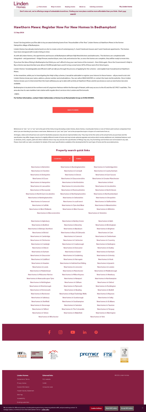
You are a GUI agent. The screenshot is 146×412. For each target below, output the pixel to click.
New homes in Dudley (106, 248)
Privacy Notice (21, 383)
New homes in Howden (40, 263)
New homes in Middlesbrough (106, 271)
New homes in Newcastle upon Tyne (40, 279)
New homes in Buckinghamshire (73, 167)
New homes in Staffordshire (105, 202)
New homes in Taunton (105, 305)
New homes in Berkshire (40, 167)
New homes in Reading (73, 290)
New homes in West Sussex (73, 209)
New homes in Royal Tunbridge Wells (73, 294)
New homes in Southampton (73, 302)
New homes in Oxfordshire (73, 198)
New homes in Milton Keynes (73, 275)
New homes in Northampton (105, 279)
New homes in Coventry (106, 240)
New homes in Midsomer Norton (40, 275)
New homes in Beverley (73, 225)
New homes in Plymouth (73, 286)
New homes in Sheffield (40, 302)
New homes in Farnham (105, 252)
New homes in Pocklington (106, 286)
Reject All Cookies (111, 408)
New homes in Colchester (73, 240)
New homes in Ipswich (105, 263)
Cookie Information (23, 387)
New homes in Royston (105, 294)
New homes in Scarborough (73, 298)
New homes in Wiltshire (106, 209)
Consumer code (48, 387)
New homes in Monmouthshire (73, 190)
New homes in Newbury (106, 275)
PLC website (46, 379)
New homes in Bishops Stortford (40, 229)
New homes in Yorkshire (97, 213)
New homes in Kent (105, 182)
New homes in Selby (105, 298)
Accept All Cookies (127, 408)
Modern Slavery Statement (25, 391)
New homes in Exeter (73, 252)
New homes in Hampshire (40, 182)
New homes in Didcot (40, 248)
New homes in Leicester (73, 267)
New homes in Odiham (73, 282)
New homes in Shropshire (105, 198)
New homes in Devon (73, 175)
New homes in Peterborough (40, 286)
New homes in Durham (40, 252)
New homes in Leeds (40, 267)
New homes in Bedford (40, 225)
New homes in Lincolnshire (105, 186)
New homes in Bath (105, 221)
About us (82, 7)
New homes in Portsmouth (40, 290)
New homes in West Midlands (40, 209)
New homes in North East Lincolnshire (40, 194)
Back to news (73, 110)
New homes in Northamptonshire (73, 194)
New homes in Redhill (106, 290)
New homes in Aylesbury (40, 221)
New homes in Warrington (105, 313)
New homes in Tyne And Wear (73, 205)
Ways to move (56, 7)
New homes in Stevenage (40, 305)
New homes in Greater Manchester (105, 179)
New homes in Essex (40, 179)
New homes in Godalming (73, 256)
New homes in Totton (40, 313)
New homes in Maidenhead (40, 271)
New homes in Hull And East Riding (73, 263)
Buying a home (70, 7)
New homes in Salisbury (40, 298)
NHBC (45, 383)
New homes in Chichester (40, 240)
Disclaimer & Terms (23, 379)
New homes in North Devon (105, 190)
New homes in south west (73, 202)
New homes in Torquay (105, 309)
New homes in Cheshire (40, 171)
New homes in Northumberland (106, 194)
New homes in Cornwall (73, 171)
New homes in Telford (40, 309)
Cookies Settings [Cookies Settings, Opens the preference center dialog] (96, 408)
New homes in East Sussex (106, 175)
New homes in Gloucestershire (73, 179)
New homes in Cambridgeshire (105, 167)
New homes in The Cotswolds (73, 309)
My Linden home (125, 7)
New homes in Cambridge (40, 236)
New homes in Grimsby (105, 256)
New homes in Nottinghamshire (40, 198)
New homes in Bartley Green (73, 221)
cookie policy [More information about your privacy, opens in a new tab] (45, 409)
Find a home (43, 7)
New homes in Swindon (73, 305)
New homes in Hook (105, 259)
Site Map (20, 395)
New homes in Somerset (40, 202)
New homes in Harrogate (73, 259)
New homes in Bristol (40, 233)
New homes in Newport (73, 279)
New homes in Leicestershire (73, 186)
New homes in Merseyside (40, 190)
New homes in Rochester (40, 294)
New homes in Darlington (105, 244)
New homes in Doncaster (73, 248)
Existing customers (96, 7)
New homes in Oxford (106, 282)
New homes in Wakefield (73, 313)
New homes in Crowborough (73, 244)
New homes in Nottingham (40, 282)
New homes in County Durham (105, 171)
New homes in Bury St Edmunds (73, 233)
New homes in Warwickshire (105, 205)
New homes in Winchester (48, 317)
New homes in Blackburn (73, 229)
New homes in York (97, 317)
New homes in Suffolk (40, 205)
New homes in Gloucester (40, 256)
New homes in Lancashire (40, 186)
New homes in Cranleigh (40, 244)
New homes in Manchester (73, 271)
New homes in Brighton (105, 229)
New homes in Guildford (40, 259)
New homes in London (105, 267)
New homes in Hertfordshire (73, 182)
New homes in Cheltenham (105, 236)
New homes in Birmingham (106, 225)
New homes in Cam (105, 233)
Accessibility (21, 398)
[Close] (142, 408)
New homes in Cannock (73, 236)
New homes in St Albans (106, 302)
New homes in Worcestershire (48, 213)
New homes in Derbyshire (40, 175)
